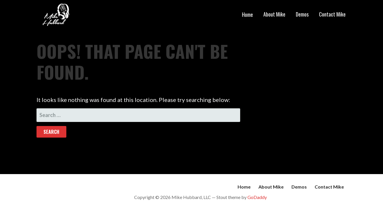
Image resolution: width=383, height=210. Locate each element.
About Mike (274, 14)
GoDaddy (257, 197)
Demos (302, 14)
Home (247, 14)
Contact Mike (332, 14)
